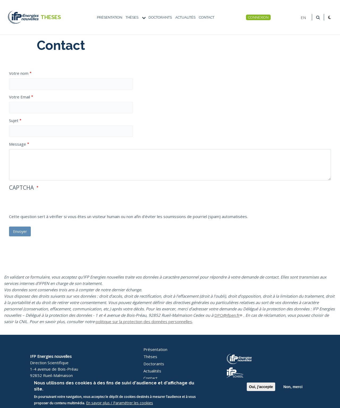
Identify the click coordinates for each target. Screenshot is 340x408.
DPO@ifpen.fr (228, 315)
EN (303, 17)
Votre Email (19, 96)
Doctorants (160, 17)
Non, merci (293, 387)
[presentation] (49, 203)
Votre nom (18, 73)
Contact (206, 17)
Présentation (109, 17)
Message (17, 144)
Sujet (13, 120)
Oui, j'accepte (261, 387)
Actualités (185, 17)
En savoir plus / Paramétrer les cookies (119, 402)
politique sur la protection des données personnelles (144, 321)
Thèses (132, 17)
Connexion (258, 17)
